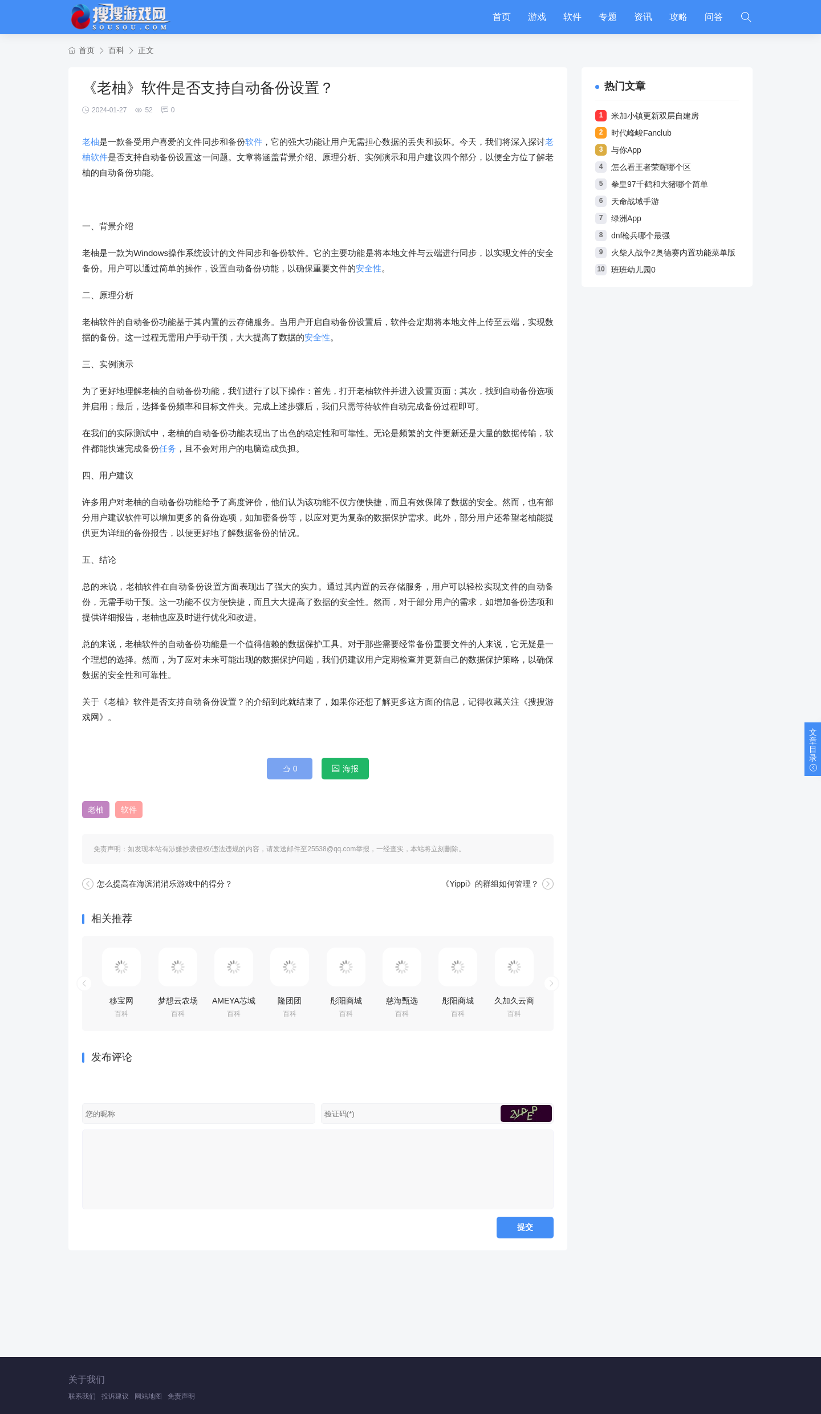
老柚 (90, 142)
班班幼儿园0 (633, 269)
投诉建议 (115, 1396)
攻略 (678, 17)
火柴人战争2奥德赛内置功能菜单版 (673, 252)
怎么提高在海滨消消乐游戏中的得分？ (165, 883)
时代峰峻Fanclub (641, 132)
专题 (608, 17)
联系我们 (82, 1396)
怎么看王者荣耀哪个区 (651, 167)
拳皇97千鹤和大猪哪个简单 (659, 184)
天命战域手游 (635, 201)
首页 (502, 17)
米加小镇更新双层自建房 (655, 115)
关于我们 (86, 1379)
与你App (626, 150)
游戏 (537, 17)
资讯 (643, 17)
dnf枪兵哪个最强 (640, 235)
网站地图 (148, 1396)
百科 (116, 50)
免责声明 (181, 1396)
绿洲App (626, 218)
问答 (714, 17)
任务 (167, 448)
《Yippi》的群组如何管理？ (490, 883)
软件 (572, 17)
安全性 (368, 268)
